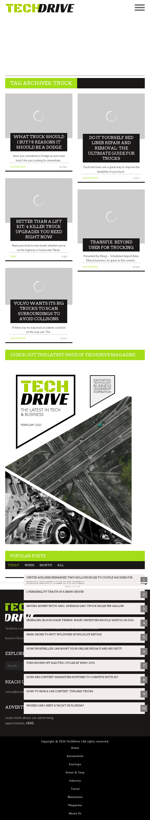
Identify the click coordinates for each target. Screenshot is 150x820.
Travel (75, 789)
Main (13, 256)
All (60, 565)
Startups (75, 764)
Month (46, 565)
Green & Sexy (75, 772)
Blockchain (75, 797)
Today (13, 565)
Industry (75, 781)
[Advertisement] (75, 46)
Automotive (18, 166)
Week (29, 565)
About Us (75, 813)
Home (75, 748)
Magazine (75, 805)
